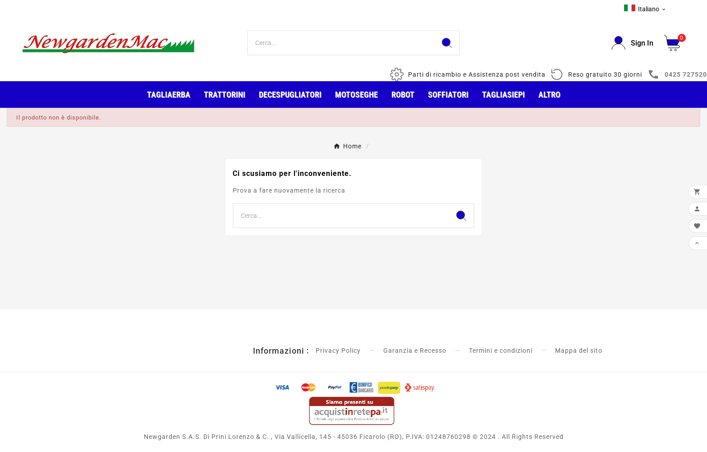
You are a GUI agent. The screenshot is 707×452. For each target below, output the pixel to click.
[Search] (447, 43)
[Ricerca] (341, 43)
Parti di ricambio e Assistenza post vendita (477, 74)
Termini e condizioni (501, 350)
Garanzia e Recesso (414, 350)
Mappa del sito (578, 350)
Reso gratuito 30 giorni (605, 74)
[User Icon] (632, 43)
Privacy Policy (338, 350)
